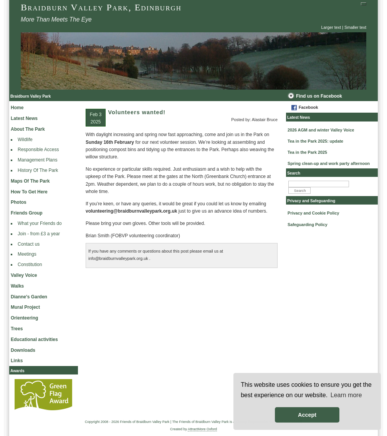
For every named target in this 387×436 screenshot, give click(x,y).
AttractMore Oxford (202, 429)
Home (17, 107)
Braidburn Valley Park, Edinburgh (101, 7)
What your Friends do (40, 223)
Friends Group (27, 213)
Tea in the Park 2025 (307, 152)
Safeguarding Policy (307, 224)
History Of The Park (38, 170)
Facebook (308, 107)
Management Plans (37, 160)
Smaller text (355, 27)
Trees (17, 328)
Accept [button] (307, 415)
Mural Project (25, 307)
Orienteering (24, 318)
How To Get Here (29, 192)
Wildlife (25, 139)
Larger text (331, 27)
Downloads (23, 350)
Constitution (30, 264)
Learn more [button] (346, 395)
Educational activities (34, 339)
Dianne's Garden (29, 297)
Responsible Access (38, 149)
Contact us (29, 244)
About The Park (28, 129)
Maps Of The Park (30, 181)
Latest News (24, 118)
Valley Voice (24, 275)
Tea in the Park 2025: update (315, 141)
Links (17, 360)
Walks (17, 286)
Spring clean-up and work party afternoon (329, 163)
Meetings (27, 254)
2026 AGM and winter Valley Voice (321, 130)
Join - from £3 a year (39, 233)
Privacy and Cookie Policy (313, 213)
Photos (18, 202)
